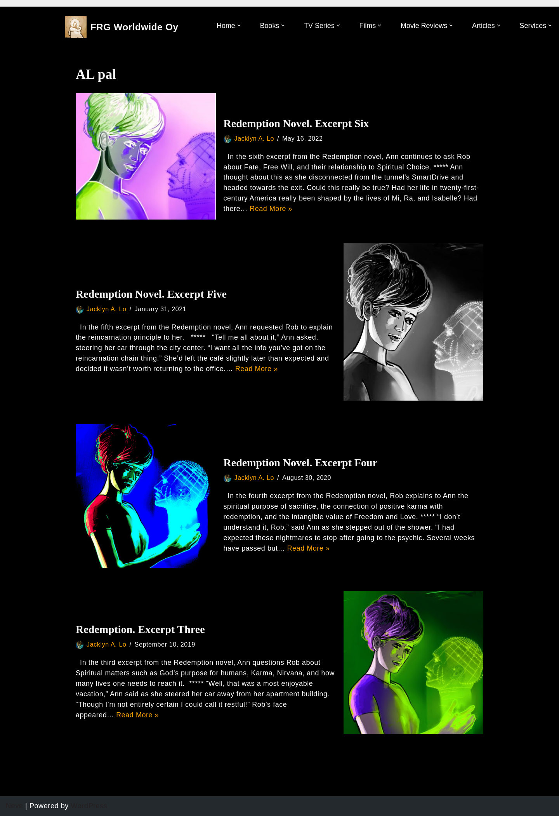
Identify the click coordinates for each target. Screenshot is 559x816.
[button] (237, 25)
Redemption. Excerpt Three (140, 629)
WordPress (89, 806)
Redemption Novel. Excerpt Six (296, 123)
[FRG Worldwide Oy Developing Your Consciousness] (122, 27)
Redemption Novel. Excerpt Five (151, 294)
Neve (14, 806)
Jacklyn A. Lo (254, 138)
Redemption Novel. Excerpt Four (301, 463)
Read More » (271, 209)
